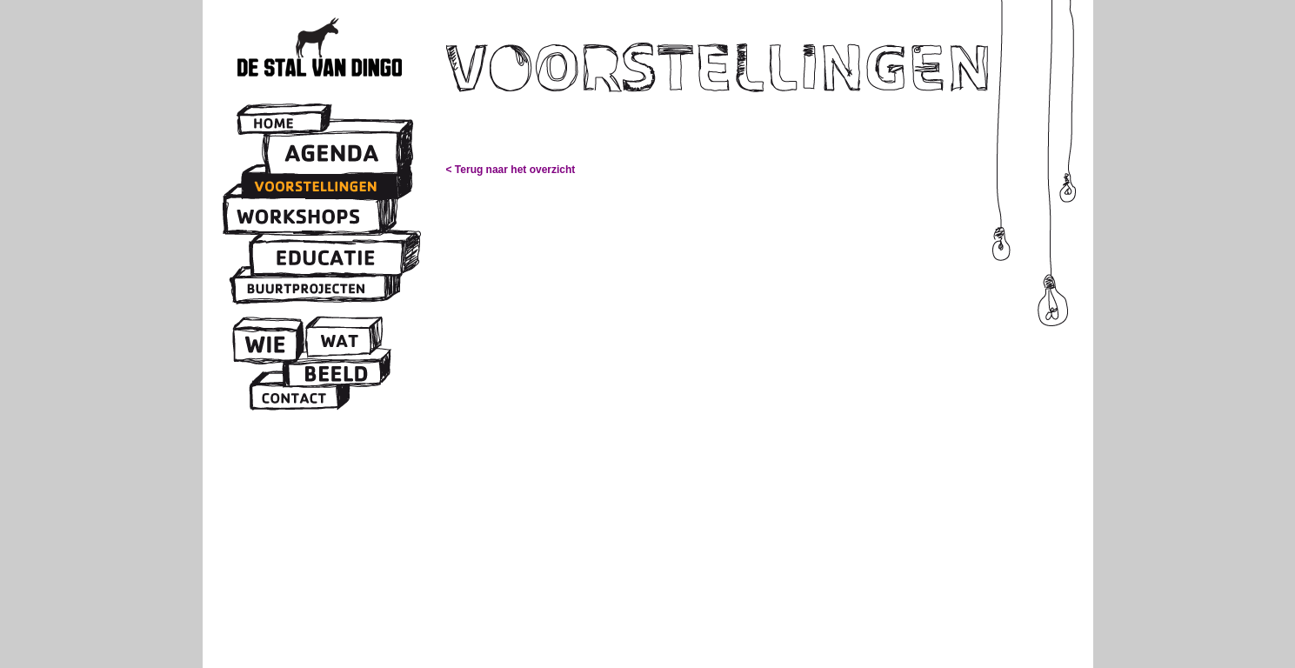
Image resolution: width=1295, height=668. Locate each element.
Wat (338, 342)
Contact (295, 396)
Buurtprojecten (309, 288)
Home (280, 123)
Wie (265, 345)
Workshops (303, 216)
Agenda (333, 154)
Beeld (333, 373)
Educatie (328, 259)
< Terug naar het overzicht (511, 170)
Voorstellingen (320, 186)
